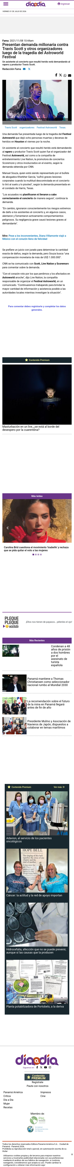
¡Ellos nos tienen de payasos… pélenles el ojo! (49, 622)
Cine (43, 1096)
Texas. (62, 127)
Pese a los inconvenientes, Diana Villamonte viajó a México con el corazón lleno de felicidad (34, 237)
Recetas (7, 1107)
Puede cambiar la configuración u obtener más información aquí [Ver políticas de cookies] (32, 1163)
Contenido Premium (37, 360)
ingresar (64, 3)
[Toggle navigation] (6, 3)
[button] (7, 528)
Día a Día (8, 1099)
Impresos (46, 1092)
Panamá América (13, 1092)
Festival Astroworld (47, 127)
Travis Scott (11, 127)
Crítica (7, 1096)
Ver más (59, 787)
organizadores (26, 127)
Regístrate (37, 1082)
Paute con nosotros (38, 1085)
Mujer (6, 1103)
